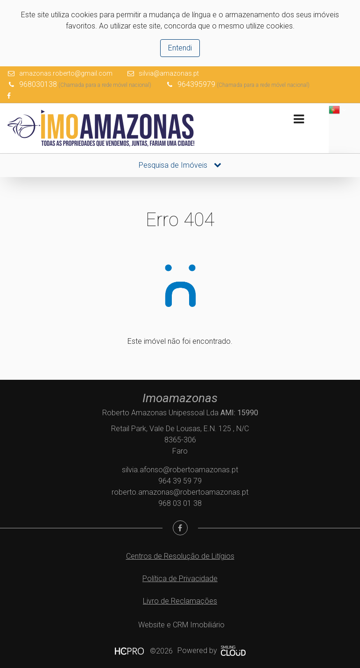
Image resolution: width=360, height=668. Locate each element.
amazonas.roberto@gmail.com (66, 73)
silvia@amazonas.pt (169, 73)
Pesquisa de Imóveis (180, 165)
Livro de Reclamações (180, 601)
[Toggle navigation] (298, 119)
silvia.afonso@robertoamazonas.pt (180, 469)
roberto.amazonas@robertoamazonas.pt (180, 492)
